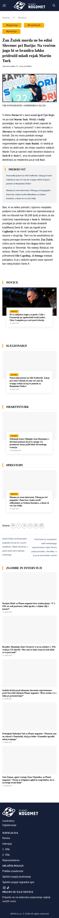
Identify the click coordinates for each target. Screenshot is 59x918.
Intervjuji (7, 843)
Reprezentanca (11, 860)
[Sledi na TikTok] (8, 888)
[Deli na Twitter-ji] (24, 525)
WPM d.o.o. (16, 913)
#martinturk (34, 25)
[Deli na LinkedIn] (41, 525)
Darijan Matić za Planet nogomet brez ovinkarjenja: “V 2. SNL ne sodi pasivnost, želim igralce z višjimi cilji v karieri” (28, 606)
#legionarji (12, 25)
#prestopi (11, 31)
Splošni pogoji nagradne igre (18, 882)
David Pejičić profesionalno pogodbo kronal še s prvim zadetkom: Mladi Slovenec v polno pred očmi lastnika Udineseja (15, 547)
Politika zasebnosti (12, 871)
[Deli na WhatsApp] (13, 525)
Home (6, 18)
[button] (4, 5)
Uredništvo (8, 821)
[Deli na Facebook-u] (18, 525)
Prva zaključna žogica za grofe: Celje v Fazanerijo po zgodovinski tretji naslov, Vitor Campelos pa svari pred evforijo (27, 317)
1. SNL (6, 849)
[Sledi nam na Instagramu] (4, 888)
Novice (22, 18)
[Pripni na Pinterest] (36, 525)
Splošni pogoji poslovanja (16, 876)
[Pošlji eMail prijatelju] (30, 525)
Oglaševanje (9, 825)
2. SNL (6, 854)
